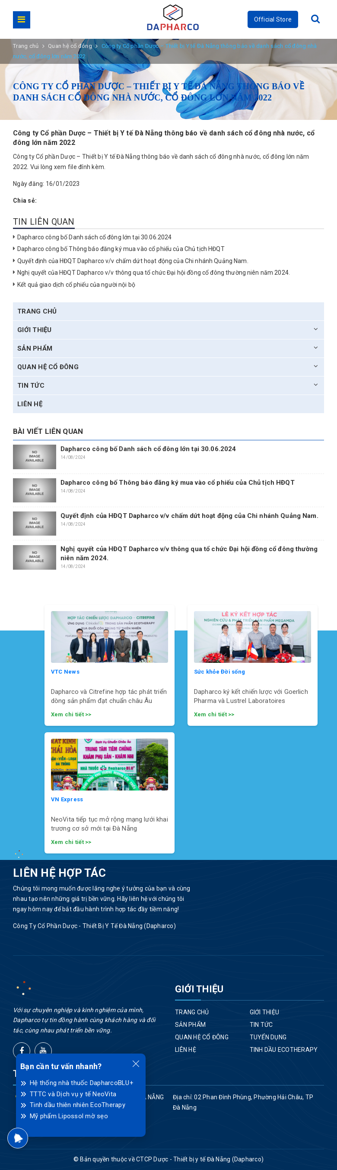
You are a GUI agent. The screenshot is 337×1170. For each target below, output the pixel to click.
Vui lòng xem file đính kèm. (68, 166)
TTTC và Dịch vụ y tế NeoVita (73, 1094)
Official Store (273, 19)
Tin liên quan (44, 221)
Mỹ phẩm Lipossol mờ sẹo (69, 1116)
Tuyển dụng (268, 1037)
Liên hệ (29, 404)
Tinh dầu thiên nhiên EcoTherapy (77, 1105)
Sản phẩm (34, 348)
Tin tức (31, 385)
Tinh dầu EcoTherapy (284, 1049)
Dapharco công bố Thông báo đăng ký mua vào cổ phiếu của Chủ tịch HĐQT (121, 248)
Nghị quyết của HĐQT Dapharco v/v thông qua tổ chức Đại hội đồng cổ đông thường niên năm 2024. (153, 272)
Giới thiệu (34, 330)
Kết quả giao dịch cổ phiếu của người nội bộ (76, 284)
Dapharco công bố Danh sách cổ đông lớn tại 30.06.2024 (94, 237)
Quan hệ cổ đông (48, 367)
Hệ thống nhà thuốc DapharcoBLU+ (82, 1083)
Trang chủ (37, 311)
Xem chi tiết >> (71, 714)
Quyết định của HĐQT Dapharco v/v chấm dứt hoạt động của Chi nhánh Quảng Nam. (132, 260)
